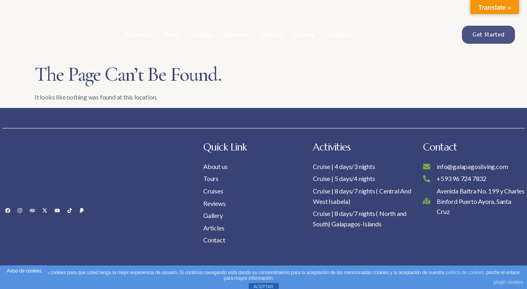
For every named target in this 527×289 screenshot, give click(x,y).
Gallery (304, 35)
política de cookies (464, 272)
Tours (172, 35)
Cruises (202, 35)
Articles (270, 35)
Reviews (236, 35)
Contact (339, 35)
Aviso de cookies (24, 271)
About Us (138, 35)
